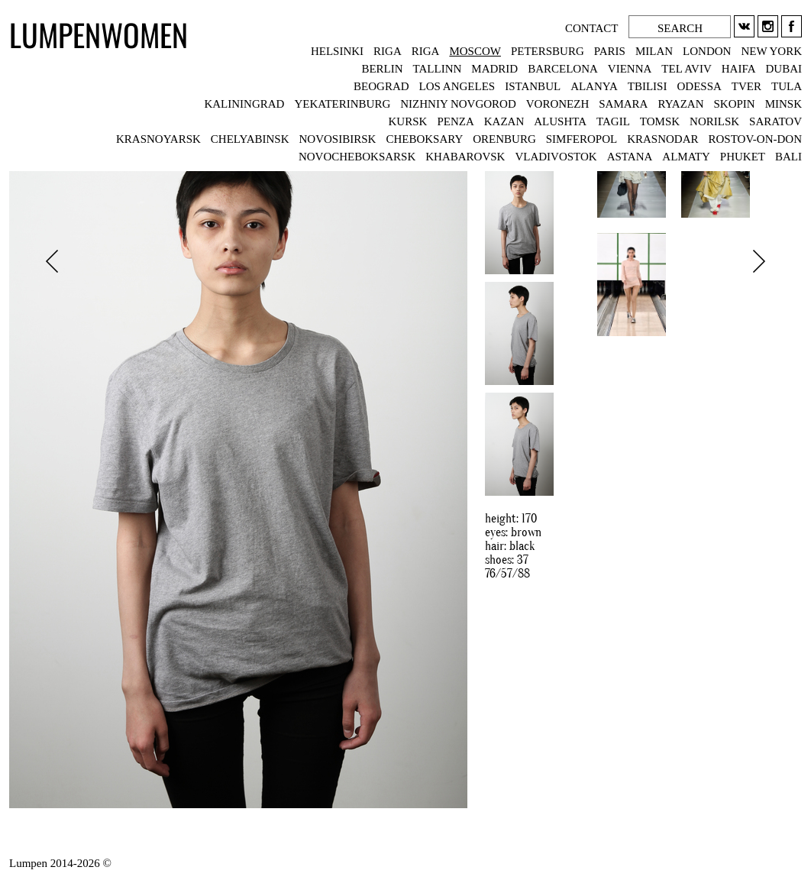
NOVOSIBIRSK (337, 139)
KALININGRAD (244, 104)
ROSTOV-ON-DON (755, 139)
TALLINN (437, 69)
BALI (788, 156)
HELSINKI (337, 51)
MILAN (654, 51)
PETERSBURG (547, 51)
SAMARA (623, 104)
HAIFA (739, 69)
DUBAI (784, 69)
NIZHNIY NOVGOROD (458, 104)
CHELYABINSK (250, 139)
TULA (786, 86)
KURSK (408, 121)
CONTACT (593, 28)
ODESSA (699, 86)
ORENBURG (504, 139)
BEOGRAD (381, 86)
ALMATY (686, 156)
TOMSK (660, 121)
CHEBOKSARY (424, 139)
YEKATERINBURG (342, 104)
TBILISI (647, 86)
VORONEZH (558, 104)
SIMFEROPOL (581, 139)
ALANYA (594, 86)
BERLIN (381, 69)
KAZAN (504, 121)
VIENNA (630, 69)
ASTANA (630, 156)
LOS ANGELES (457, 86)
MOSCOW (475, 51)
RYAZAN (680, 104)
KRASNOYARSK (158, 139)
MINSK (783, 104)
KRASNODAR (662, 139)
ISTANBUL (533, 86)
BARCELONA (563, 69)
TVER (746, 86)
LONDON (707, 51)
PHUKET (742, 156)
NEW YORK (771, 51)
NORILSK (714, 121)
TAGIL (613, 121)
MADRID (494, 69)
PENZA (455, 121)
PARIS (609, 51)
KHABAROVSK (465, 156)
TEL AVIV (686, 69)
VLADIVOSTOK (555, 156)
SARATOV (775, 121)
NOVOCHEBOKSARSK (357, 156)
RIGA (387, 51)
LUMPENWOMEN (98, 34)
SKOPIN (733, 104)
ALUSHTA (560, 121)
